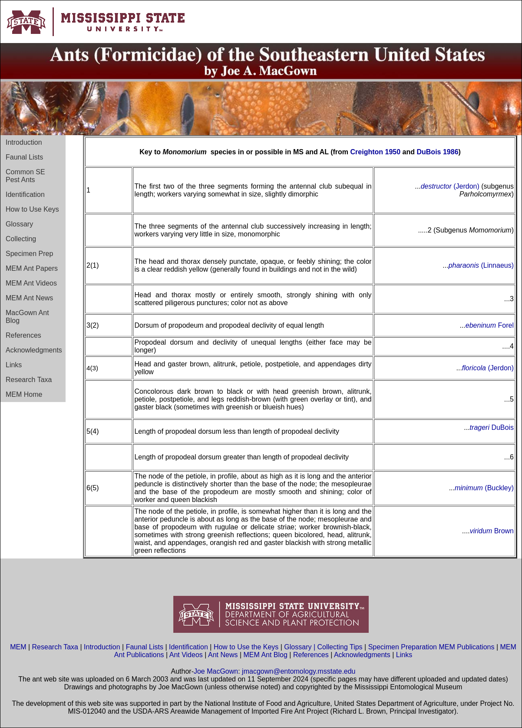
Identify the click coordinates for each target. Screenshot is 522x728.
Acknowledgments (34, 350)
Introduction (24, 142)
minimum (469, 488)
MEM (18, 647)
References (23, 335)
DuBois (501, 427)
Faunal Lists (24, 157)
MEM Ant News (29, 298)
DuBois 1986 (437, 152)
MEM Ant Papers (32, 268)
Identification (25, 194)
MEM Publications (466, 647)
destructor (436, 186)
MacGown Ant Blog (27, 316)
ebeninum (481, 325)
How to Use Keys (32, 209)
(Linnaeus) (496, 265)
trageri (479, 427)
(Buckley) (498, 488)
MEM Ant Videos (31, 283)
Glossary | (300, 647)
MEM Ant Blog (265, 654)
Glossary (19, 224)
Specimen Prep (29, 253)
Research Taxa (29, 379)
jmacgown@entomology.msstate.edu (298, 671)
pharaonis (464, 265)
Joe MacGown (216, 671)
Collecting (21, 239)
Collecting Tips (340, 647)
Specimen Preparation (402, 647)
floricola (475, 368)
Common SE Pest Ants (25, 175)
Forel (505, 325)
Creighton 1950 (375, 152)
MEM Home (24, 394)
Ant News (223, 654)
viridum (481, 531)
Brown (503, 531)
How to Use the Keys (247, 647)
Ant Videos (186, 654)
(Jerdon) (465, 186)
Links (14, 365)
